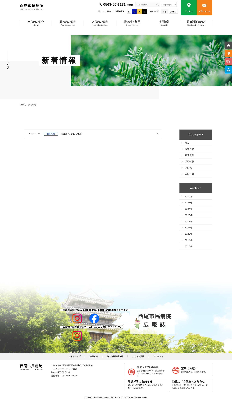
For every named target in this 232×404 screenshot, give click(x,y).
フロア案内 (106, 11)
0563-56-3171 (118, 4)
